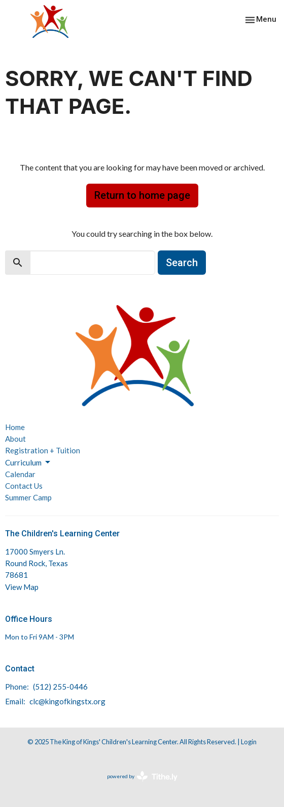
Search (182, 263)
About (15, 438)
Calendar (20, 474)
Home (15, 427)
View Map (22, 586)
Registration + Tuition (42, 450)
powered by (142, 776)
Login (249, 742)
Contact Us (24, 485)
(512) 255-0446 (60, 686)
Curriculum (28, 462)
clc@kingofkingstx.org (67, 701)
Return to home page (142, 195)
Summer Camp (28, 497)
